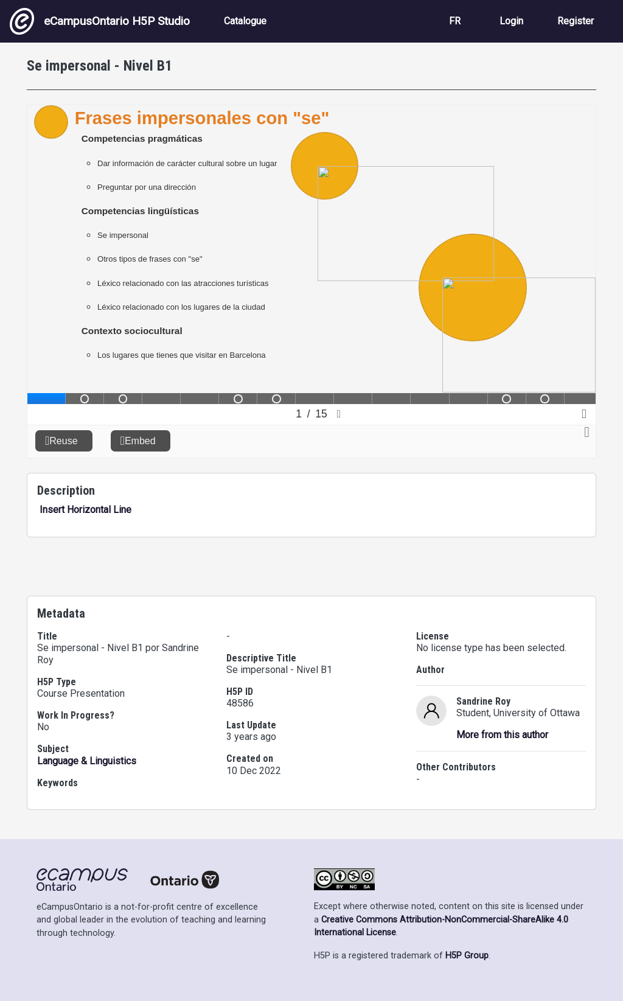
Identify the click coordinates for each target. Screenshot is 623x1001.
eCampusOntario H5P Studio (100, 21)
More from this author (502, 735)
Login (511, 21)
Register (575, 21)
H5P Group (467, 955)
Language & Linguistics (86, 761)
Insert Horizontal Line (84, 509)
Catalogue (245, 21)
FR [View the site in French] (455, 21)
